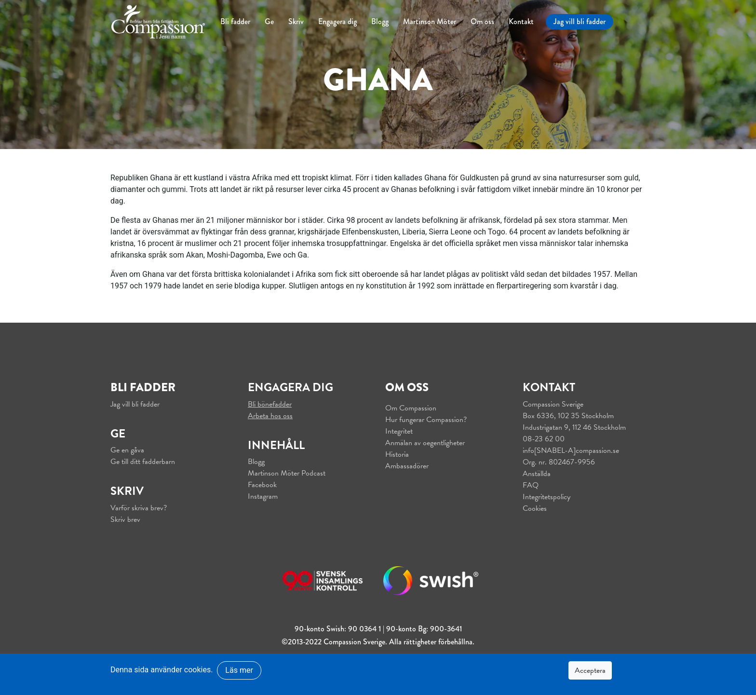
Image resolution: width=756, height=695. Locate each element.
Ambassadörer (407, 466)
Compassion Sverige (553, 404)
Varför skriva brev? (138, 508)
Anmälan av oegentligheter (425, 443)
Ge (269, 21)
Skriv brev (125, 519)
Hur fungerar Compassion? (426, 419)
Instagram (263, 496)
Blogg (380, 21)
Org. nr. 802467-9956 (559, 462)
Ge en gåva (127, 450)
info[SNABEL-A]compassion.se (571, 450)
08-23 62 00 (544, 439)
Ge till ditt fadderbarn (142, 461)
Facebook (262, 485)
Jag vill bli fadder (580, 21)
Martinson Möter (429, 21)
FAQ (531, 485)
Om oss (482, 21)
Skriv (296, 21)
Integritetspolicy (546, 497)
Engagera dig (337, 21)
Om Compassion (410, 408)
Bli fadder (235, 21)
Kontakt (521, 21)
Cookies (535, 508)
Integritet (399, 431)
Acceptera (590, 670)
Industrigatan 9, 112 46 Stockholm (574, 427)
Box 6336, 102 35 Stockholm (568, 416)
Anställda (537, 473)
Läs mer (239, 670)
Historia (397, 454)
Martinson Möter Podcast (286, 473)
